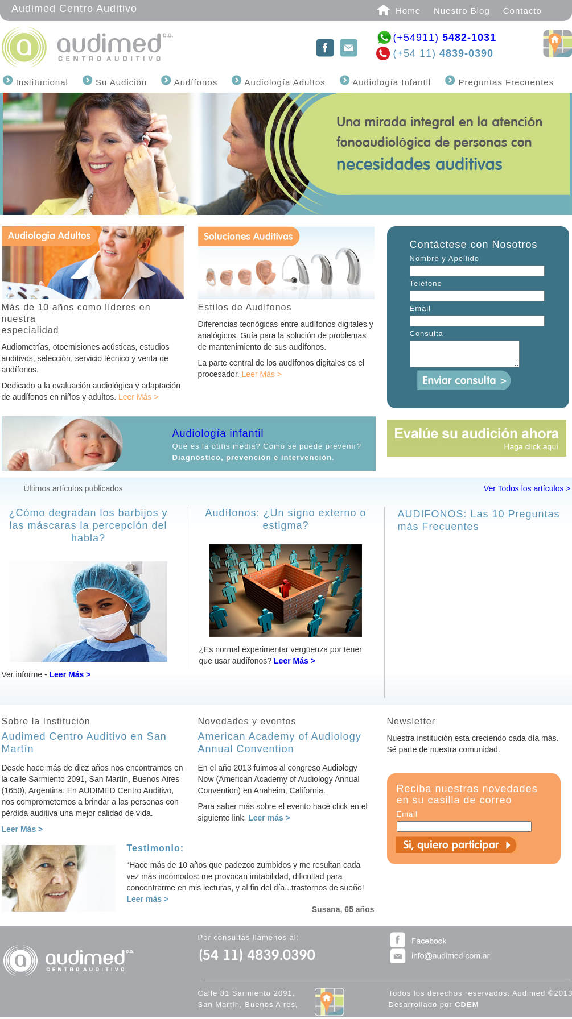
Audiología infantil (218, 433)
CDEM (467, 1004)
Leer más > (269, 817)
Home (408, 10)
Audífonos (194, 82)
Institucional (40, 82)
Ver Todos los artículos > (527, 488)
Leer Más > (138, 396)
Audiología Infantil (390, 82)
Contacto (522, 10)
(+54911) (445, 37)
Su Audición (120, 82)
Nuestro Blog (462, 10)
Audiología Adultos (284, 82)
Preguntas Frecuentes (504, 82)
